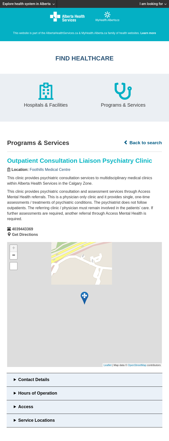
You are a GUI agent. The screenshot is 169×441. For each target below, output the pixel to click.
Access (25, 406)
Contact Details (33, 379)
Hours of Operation (37, 393)
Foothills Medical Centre (50, 170)
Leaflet (108, 365)
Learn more (148, 33)
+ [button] (13, 248)
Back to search (143, 142)
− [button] (13, 255)
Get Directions (25, 235)
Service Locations (36, 420)
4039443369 (22, 229)
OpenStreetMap (137, 365)
